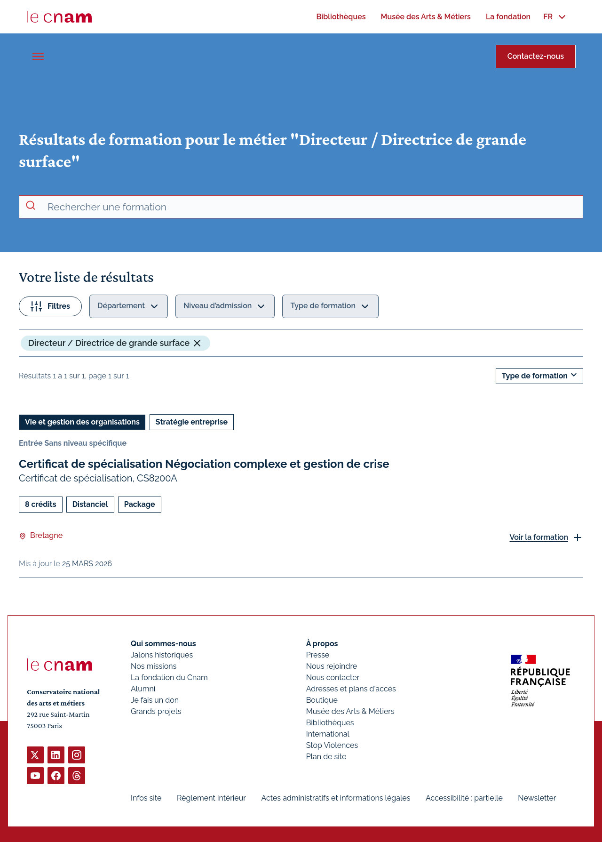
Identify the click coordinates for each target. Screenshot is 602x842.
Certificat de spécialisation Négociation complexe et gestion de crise (204, 464)
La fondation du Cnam (169, 677)
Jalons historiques (162, 654)
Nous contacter (333, 677)
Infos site (146, 798)
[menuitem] (340, 17)
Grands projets (156, 711)
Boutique (322, 700)
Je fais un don (155, 700)
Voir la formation (538, 536)
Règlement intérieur (211, 798)
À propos (322, 643)
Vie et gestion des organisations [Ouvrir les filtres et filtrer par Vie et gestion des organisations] (82, 421)
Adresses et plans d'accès (351, 688)
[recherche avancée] (311, 207)
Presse (318, 654)
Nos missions (153, 666)
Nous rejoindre (331, 666)
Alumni (143, 688)
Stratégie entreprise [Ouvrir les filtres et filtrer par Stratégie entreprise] (192, 421)
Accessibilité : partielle (464, 798)
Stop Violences (332, 745)
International (327, 734)
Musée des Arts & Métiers (350, 711)
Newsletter (537, 798)
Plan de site (326, 756)
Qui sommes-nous (163, 643)
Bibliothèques (330, 722)
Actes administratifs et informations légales (335, 798)
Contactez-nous (535, 56)
